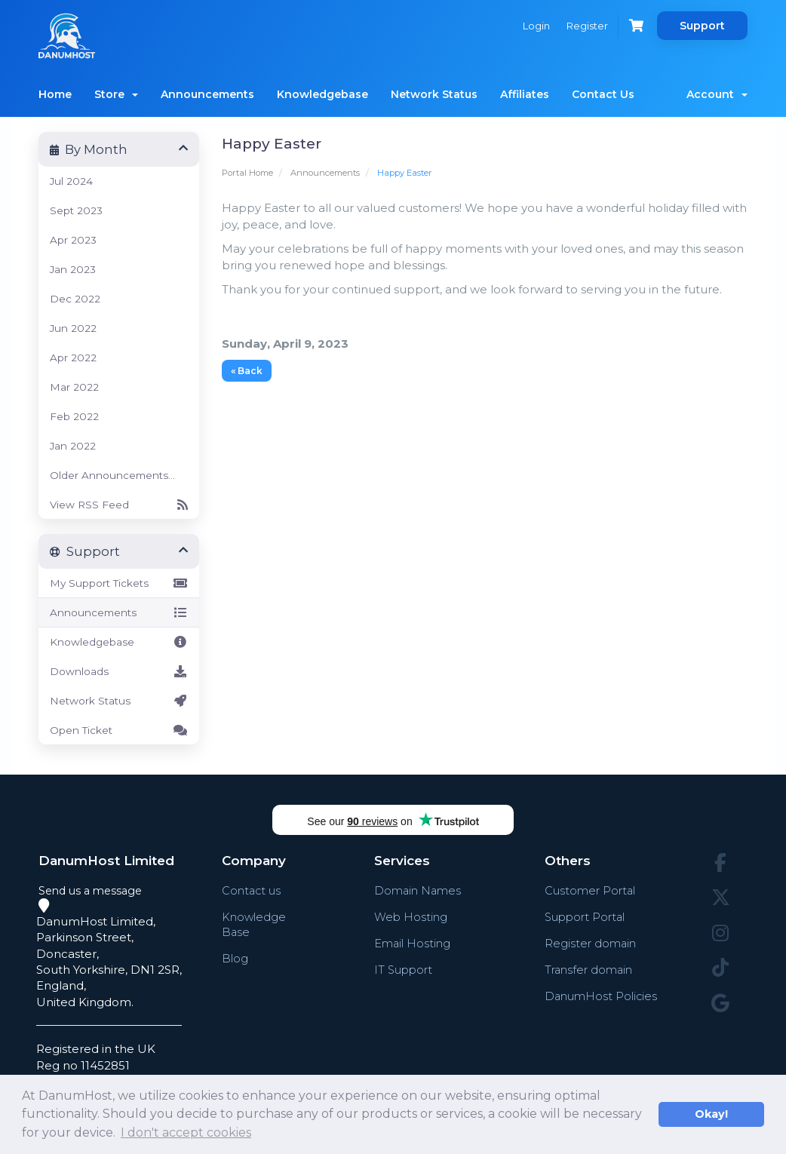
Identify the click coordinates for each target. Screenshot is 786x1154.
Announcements (207, 94)
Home (55, 94)
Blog (235, 958)
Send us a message (90, 891)
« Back (247, 370)
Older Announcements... (112, 475)
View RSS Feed (119, 505)
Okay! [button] (711, 1114)
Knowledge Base (254, 924)
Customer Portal (589, 890)
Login (532, 26)
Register (585, 26)
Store (116, 94)
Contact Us (603, 94)
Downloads (119, 671)
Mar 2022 (74, 387)
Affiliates (524, 94)
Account (717, 94)
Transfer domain (588, 969)
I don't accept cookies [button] (186, 1132)
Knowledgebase (322, 94)
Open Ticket (119, 730)
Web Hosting (410, 917)
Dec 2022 (75, 299)
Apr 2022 (73, 357)
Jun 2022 (73, 328)
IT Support (402, 969)
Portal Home (247, 172)
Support (702, 25)
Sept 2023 (76, 210)
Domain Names (417, 890)
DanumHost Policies (601, 996)
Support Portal (584, 917)
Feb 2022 (74, 416)
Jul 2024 (71, 181)
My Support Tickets (119, 583)
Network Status (434, 94)
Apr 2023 (73, 240)
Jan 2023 (73, 269)
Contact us (252, 890)
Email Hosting (411, 943)
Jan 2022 (73, 446)
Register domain (590, 943)
